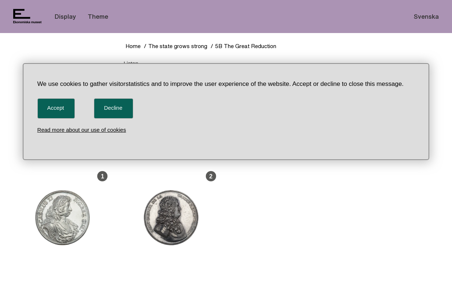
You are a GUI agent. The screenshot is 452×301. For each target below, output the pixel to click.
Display (65, 16)
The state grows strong (177, 46)
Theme (98, 16)
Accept (55, 108)
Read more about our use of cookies (81, 130)
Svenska (426, 16)
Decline (113, 108)
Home (133, 46)
